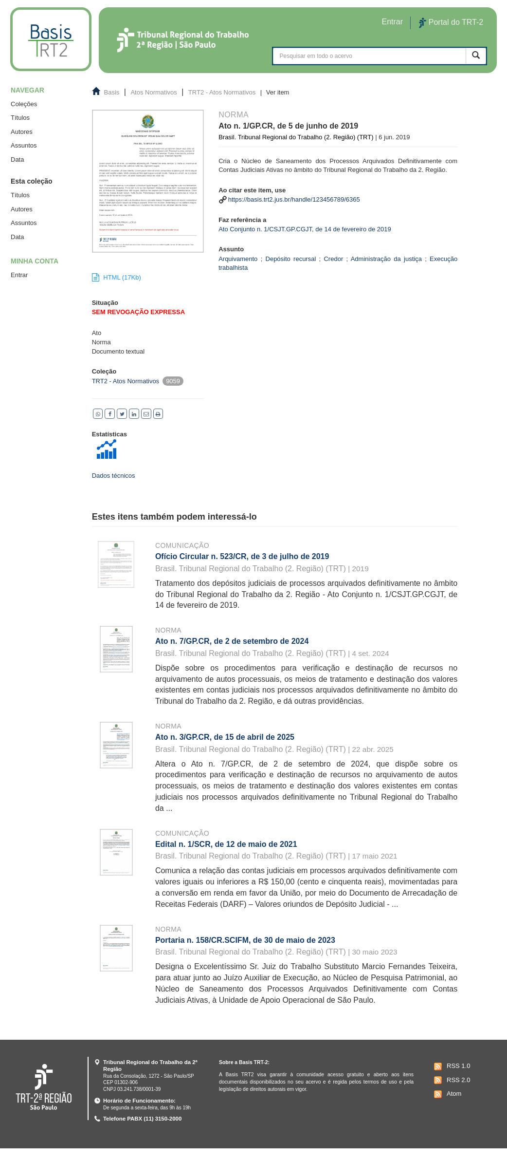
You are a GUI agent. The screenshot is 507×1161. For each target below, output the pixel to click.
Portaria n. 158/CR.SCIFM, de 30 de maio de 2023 (245, 940)
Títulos (20, 117)
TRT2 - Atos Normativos (221, 92)
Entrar (19, 275)
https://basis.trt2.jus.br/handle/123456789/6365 (294, 199)
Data (17, 159)
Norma (168, 630)
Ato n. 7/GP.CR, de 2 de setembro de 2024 (231, 641)
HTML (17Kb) (116, 277)
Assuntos (23, 145)
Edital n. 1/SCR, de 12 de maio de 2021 (226, 844)
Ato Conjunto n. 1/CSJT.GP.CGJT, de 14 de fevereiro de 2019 (304, 229)
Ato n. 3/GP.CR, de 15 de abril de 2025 (224, 737)
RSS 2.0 (451, 1080)
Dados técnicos (113, 475)
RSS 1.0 (451, 1066)
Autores (22, 131)
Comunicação (182, 545)
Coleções (24, 104)
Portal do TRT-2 (451, 23)
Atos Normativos (153, 92)
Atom (446, 1094)
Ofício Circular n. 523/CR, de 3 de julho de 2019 (242, 556)
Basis (112, 92)
